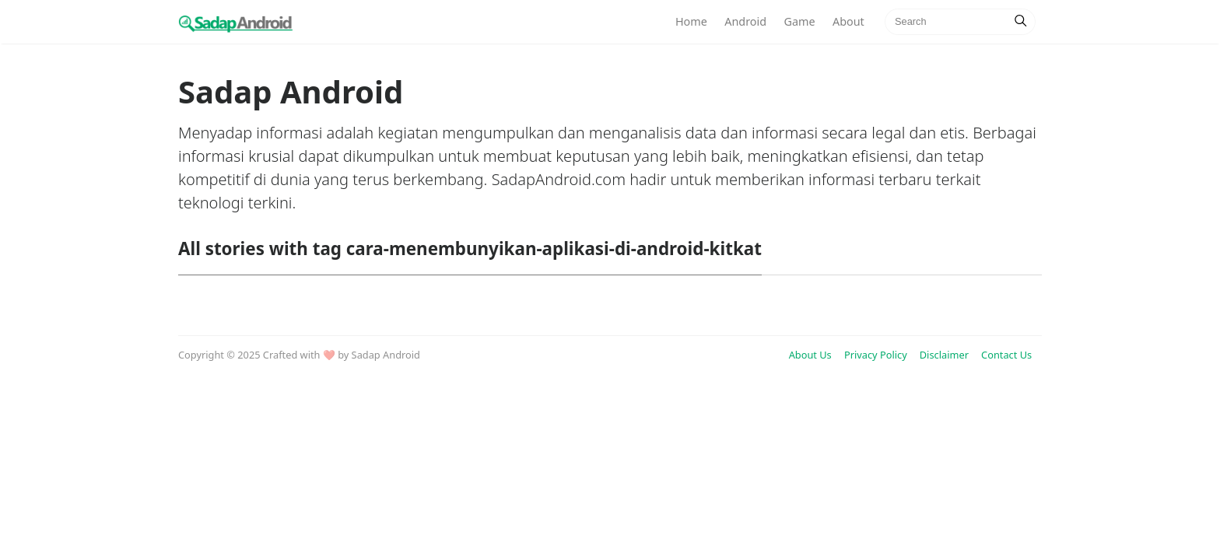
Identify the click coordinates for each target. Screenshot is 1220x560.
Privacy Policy (875, 355)
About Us (810, 355)
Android (745, 21)
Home (691, 21)
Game (799, 21)
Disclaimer (944, 355)
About (848, 21)
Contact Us (1006, 355)
